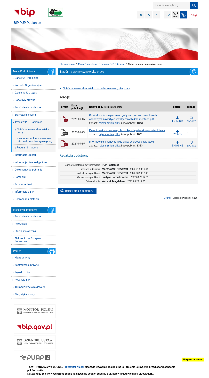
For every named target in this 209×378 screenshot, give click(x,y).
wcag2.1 (175, 14)
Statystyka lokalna (25, 114)
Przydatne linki (23, 184)
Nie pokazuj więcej (192, 359)
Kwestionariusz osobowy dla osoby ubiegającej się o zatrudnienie (127, 130)
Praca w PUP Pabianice (113, 64)
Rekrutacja (21, 223)
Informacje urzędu (25, 154)
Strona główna (67, 64)
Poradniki (20, 177)
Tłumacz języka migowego (30, 287)
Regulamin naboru (27, 147)
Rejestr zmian (23, 272)
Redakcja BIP (22, 279)
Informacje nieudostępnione (31, 162)
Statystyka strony (25, 294)
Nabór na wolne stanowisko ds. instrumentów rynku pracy (96, 88)
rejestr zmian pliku (109, 123)
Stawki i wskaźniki (25, 231)
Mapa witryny (22, 257)
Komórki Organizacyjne (28, 85)
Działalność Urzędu (26, 92)
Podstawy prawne (25, 100)
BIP (194, 15)
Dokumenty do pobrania (28, 169)
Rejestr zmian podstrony (79, 190)
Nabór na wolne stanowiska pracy (33, 131)
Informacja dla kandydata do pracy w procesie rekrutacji (121, 141)
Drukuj (167, 197)
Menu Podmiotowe (87, 64)
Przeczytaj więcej (74, 367)
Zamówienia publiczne (28, 107)
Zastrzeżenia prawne (27, 264)
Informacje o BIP (24, 191)
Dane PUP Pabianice (26, 77)
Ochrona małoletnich (27, 199)
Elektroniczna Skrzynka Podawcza (28, 240)
